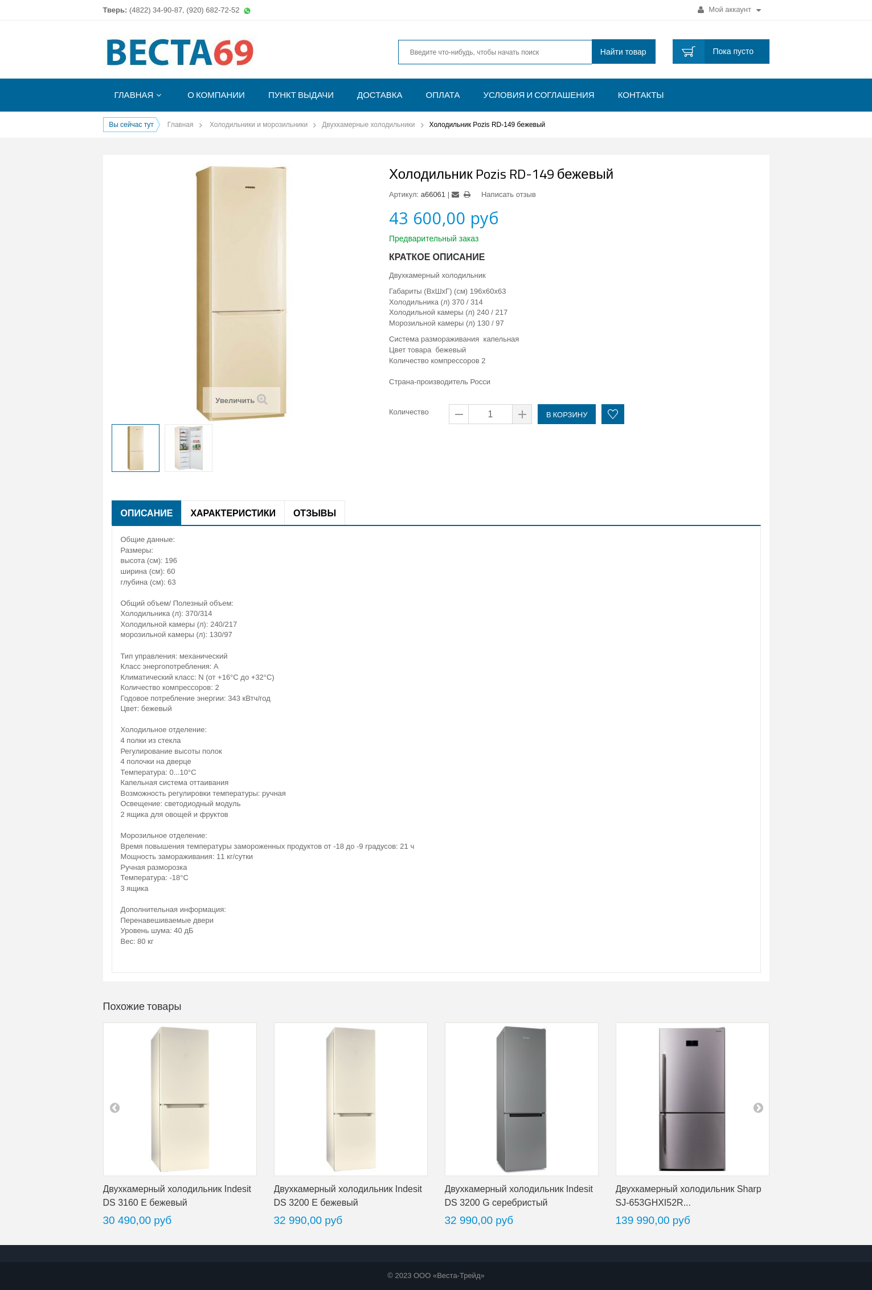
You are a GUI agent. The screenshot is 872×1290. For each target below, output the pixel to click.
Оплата (443, 94)
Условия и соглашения (538, 94)
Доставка (380, 94)
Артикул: (404, 194)
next (758, 1107)
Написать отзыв (508, 194)
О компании (216, 94)
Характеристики (233, 513)
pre (114, 1107)
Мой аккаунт (729, 9)
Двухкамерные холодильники (368, 125)
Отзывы (314, 513)
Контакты (641, 94)
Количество (409, 412)
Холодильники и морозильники (259, 125)
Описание (147, 513)
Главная (134, 94)
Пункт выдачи (301, 94)
